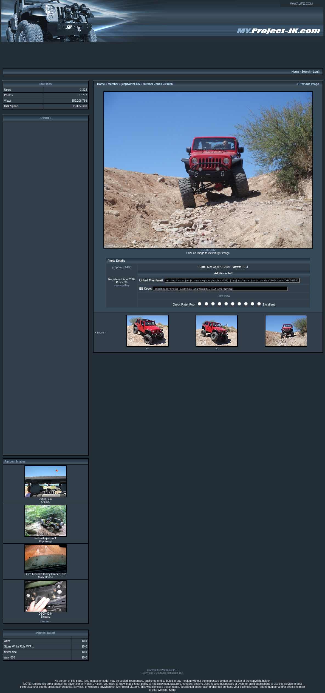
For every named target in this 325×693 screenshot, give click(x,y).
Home (295, 71)
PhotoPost (167, 669)
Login (316, 71)
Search (305, 71)
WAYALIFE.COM (301, 3)
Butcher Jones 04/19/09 (158, 83)
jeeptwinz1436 (130, 83)
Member (113, 83)
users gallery (122, 285)
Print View (223, 296)
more (45, 621)
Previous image (309, 83)
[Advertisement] (162, 54)
